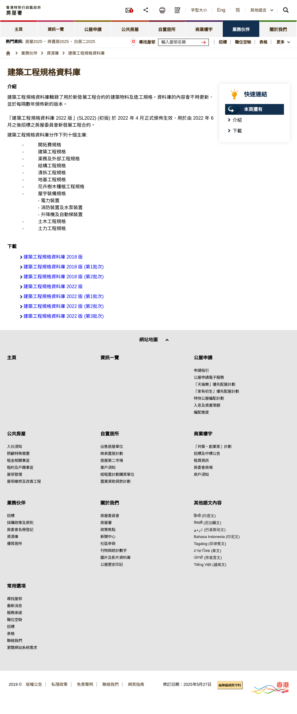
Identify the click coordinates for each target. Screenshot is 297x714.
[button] (146, 10)
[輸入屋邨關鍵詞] (183, 42)
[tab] (18, 28)
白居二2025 (84, 41)
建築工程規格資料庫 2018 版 (53, 256)
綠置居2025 (58, 41)
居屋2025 (33, 41)
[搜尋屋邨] (205, 42)
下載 (237, 130)
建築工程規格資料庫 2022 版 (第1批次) (63, 296)
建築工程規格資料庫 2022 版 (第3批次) (63, 316)
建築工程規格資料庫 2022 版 (53, 286)
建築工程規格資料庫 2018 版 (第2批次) (63, 276)
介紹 (237, 120)
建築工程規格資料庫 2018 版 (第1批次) (63, 266)
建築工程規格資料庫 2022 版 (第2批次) (63, 306)
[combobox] (262, 10)
